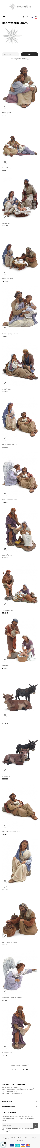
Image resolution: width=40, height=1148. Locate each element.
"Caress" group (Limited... (10, 334)
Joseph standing (7, 1053)
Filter (29, 54)
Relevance (11, 54)
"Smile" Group (6, 168)
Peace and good (7, 278)
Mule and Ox (6, 721)
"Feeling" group (7, 555)
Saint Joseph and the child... (11, 831)
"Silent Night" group (8, 610)
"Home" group (6, 112)
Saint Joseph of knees (9, 942)
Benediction (6, 223)
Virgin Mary (6, 887)
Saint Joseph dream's (9, 500)
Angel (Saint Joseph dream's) (12, 997)
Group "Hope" (6, 389)
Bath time (5, 665)
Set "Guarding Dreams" (10, 444)
